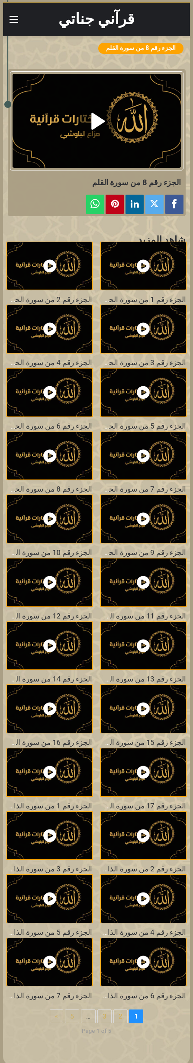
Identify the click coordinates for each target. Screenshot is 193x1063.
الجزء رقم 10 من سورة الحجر (47, 553)
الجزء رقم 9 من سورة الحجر (143, 553)
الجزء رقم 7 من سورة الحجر (143, 489)
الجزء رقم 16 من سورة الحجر (47, 742)
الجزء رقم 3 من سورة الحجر (143, 363)
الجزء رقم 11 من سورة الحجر (141, 616)
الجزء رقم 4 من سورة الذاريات (139, 932)
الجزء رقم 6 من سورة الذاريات (139, 996)
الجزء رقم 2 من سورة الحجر (49, 300)
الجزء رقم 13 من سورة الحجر (141, 679)
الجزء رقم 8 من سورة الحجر (49, 489)
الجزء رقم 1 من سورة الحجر (143, 300)
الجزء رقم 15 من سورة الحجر (141, 742)
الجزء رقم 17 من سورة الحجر (141, 806)
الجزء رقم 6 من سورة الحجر (49, 426)
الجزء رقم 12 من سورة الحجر (47, 616)
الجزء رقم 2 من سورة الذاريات (139, 869)
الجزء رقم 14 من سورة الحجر (47, 679)
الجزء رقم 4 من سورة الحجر (49, 363)
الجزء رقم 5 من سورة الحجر (143, 426)
